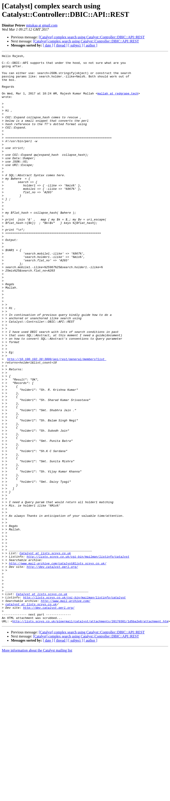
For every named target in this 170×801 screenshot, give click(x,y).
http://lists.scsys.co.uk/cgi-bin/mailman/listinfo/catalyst (78, 657)
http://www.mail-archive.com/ (65, 710)
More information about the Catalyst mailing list (37, 764)
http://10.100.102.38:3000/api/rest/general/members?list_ (56, 420)
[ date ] (48, 45)
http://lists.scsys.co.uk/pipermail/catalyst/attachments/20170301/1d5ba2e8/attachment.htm (90, 735)
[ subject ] (75, 45)
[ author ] (90, 45)
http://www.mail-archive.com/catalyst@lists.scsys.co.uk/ (57, 665)
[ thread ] (60, 45)
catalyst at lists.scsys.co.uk (31, 714)
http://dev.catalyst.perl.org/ (52, 670)
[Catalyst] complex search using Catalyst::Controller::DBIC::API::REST (92, 37)
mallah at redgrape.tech (117, 101)
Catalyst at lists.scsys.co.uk (45, 653)
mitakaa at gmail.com (41, 25)
